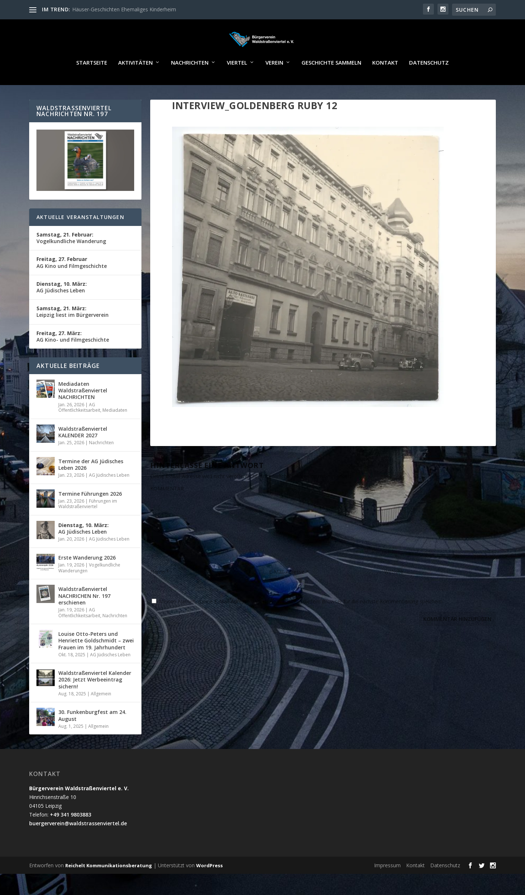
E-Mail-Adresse (289, 592)
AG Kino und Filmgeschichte (71, 283)
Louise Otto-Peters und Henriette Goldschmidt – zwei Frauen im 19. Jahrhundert (96, 662)
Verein (274, 84)
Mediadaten (114, 431)
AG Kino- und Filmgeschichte (72, 357)
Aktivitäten (135, 84)
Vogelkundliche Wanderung (71, 259)
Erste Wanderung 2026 (87, 578)
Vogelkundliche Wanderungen (89, 589)
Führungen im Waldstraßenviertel (87, 525)
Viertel (237, 84)
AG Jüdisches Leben (61, 308)
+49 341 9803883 (70, 835)
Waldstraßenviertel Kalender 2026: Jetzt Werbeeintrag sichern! (94, 701)
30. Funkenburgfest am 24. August (92, 736)
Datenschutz (429, 84)
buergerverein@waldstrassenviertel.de (78, 844)
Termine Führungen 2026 (90, 514)
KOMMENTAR (167, 509)
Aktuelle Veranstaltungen (80, 238)
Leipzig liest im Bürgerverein (72, 332)
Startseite (91, 84)
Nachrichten (190, 84)
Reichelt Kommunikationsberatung (108, 886)
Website (393, 592)
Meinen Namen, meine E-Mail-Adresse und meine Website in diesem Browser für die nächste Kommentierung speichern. (301, 622)
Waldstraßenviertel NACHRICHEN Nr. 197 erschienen (84, 617)
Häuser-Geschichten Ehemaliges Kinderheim (124, 9)
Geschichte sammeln (331, 84)
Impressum (387, 886)
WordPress (209, 886)
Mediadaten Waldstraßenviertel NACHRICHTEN (82, 412)
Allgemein (101, 715)
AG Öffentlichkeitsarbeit (79, 429)
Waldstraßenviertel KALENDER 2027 (82, 453)
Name (159, 592)
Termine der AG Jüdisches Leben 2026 (90, 485)
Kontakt (385, 84)
